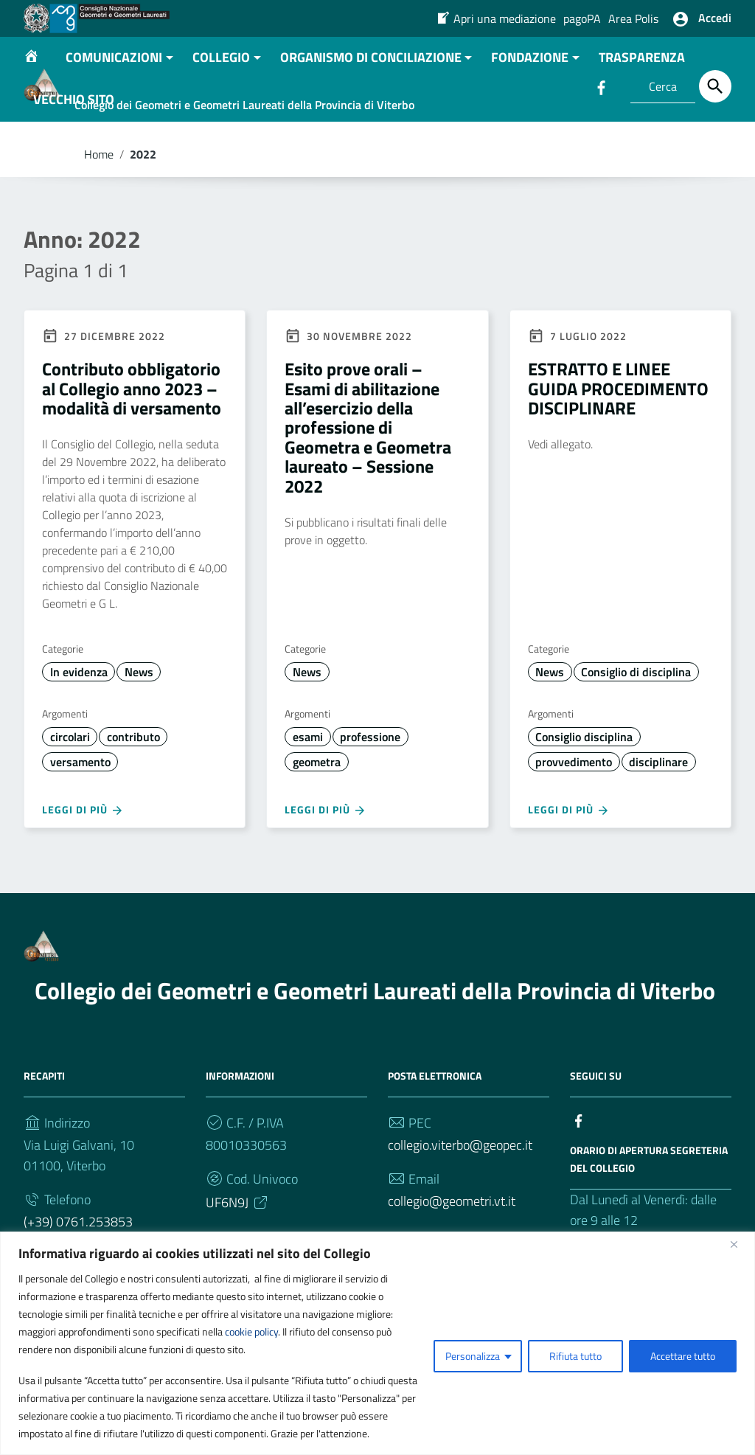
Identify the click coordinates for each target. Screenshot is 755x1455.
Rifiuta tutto (575, 1356)
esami (308, 780)
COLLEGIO (221, 101)
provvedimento (573, 805)
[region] (377, 1343)
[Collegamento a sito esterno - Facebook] (579, 1163)
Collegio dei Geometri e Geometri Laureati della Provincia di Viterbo (375, 1034)
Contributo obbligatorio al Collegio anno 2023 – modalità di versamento (131, 432)
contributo (133, 780)
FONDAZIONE (529, 101)
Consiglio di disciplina (636, 715)
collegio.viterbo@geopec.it (460, 1188)
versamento (80, 805)
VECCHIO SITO (73, 143)
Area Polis (633, 18)
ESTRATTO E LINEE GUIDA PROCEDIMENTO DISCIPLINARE (618, 432)
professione (370, 780)
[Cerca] (715, 86)
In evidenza (79, 715)
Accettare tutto (682, 1356)
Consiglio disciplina (584, 780)
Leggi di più (83, 853)
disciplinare (658, 805)
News (139, 715)
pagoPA (582, 18)
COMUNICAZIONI (114, 101)
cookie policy (251, 1331)
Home (99, 197)
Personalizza (472, 1356)
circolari (70, 780)
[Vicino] (739, 1244)
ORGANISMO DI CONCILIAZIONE (371, 101)
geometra (317, 805)
